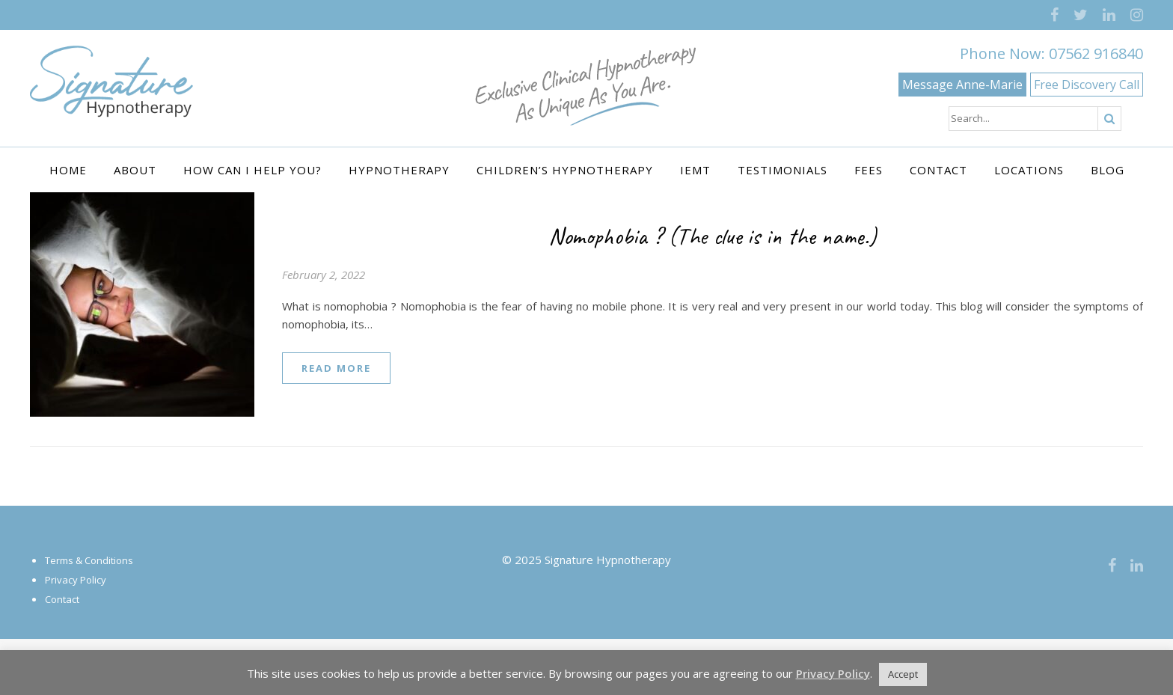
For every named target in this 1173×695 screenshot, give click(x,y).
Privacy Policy (75, 580)
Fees (868, 169)
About (135, 169)
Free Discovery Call (1086, 84)
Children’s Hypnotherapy (565, 169)
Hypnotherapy (399, 169)
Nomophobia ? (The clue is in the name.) (712, 236)
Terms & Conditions (89, 560)
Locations (1029, 169)
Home (68, 169)
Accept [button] (903, 674)
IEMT (695, 169)
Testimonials (782, 169)
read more (336, 368)
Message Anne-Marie (962, 84)
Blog (1107, 169)
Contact (938, 169)
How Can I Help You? (252, 169)
